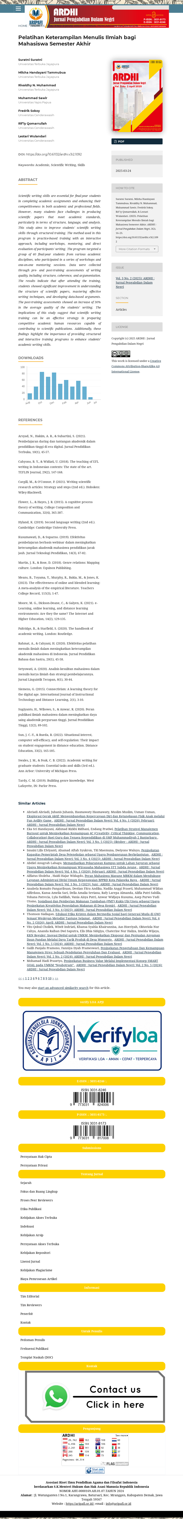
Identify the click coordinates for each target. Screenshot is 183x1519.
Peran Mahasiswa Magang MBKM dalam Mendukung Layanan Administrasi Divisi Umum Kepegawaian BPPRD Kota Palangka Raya (94, 878)
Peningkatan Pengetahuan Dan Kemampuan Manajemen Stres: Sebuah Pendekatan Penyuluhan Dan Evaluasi (95, 950)
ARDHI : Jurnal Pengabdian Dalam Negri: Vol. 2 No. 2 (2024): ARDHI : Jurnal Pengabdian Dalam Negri (94, 954)
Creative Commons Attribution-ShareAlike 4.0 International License (136, 366)
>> (56, 978)
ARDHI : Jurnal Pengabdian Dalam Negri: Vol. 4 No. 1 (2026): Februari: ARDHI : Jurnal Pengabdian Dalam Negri (95, 869)
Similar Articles (32, 803)
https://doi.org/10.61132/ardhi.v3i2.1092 (54, 154)
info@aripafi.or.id (118, 1504)
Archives (37, 25)
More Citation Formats (134, 249)
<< (20, 978)
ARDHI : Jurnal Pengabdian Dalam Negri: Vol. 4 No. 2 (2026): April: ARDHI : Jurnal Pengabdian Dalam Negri (93, 920)
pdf (120, 141)
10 (49, 978)
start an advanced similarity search (63, 988)
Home (22, 25)
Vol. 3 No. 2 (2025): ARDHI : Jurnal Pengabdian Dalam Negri (92, 25)
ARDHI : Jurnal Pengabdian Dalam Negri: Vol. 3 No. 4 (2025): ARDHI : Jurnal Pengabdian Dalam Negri (95, 856)
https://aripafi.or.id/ (80, 1504)
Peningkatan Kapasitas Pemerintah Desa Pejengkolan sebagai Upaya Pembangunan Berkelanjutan (93, 852)
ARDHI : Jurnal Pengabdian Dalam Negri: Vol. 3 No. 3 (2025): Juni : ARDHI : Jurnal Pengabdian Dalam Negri (94, 882)
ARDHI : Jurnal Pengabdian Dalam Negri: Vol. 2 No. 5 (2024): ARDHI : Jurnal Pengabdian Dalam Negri (95, 941)
